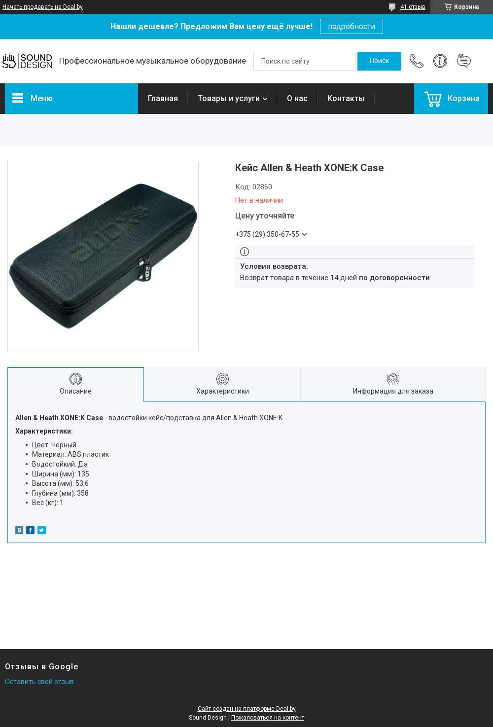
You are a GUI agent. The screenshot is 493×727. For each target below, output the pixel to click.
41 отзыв (412, 6)
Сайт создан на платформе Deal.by (247, 708)
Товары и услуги (229, 98)
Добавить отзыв (464, 61)
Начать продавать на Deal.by (42, 6)
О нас (297, 98)
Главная (163, 98)
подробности (351, 26)
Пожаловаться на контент (267, 717)
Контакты (346, 98)
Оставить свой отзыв (39, 682)
